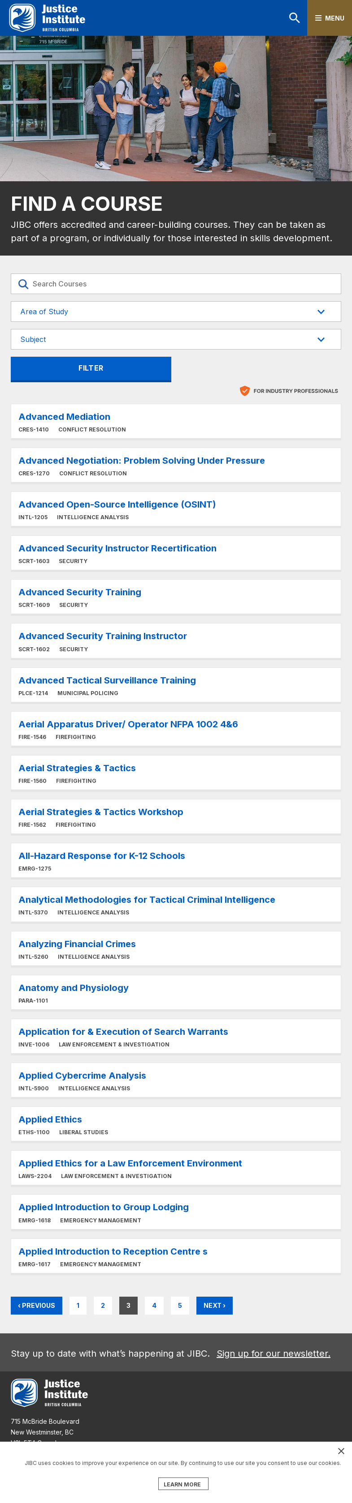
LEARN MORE (182, 1484)
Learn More (176, 426)
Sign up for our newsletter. (273, 1353)
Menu (334, 18)
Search (294, 18)
